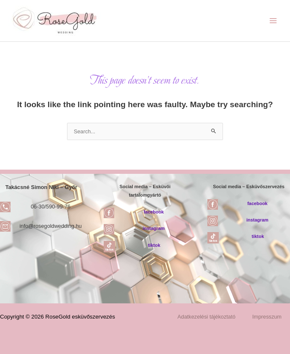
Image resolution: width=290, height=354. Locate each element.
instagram (154, 228)
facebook (154, 211)
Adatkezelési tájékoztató (206, 316)
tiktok (154, 245)
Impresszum (267, 316)
